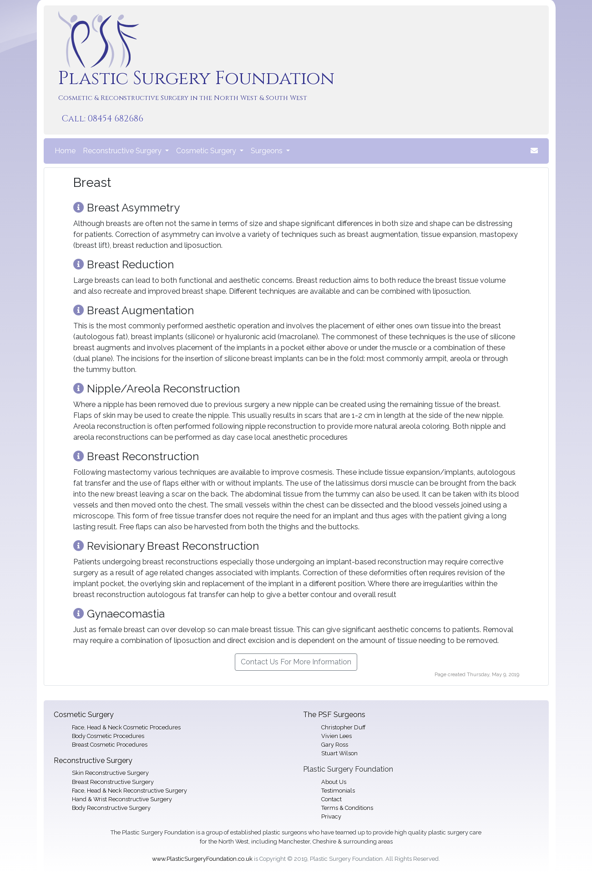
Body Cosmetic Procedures (108, 736)
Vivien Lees (336, 736)
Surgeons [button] (267, 150)
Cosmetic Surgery (84, 714)
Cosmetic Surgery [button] (207, 150)
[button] (534, 151)
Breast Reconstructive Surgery (113, 782)
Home (67, 150)
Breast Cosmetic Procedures (109, 744)
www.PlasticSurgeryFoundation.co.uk (202, 858)
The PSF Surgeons (334, 714)
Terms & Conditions (347, 807)
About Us (333, 782)
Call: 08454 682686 (102, 119)
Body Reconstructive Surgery (111, 807)
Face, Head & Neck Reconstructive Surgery (129, 790)
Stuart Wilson (339, 753)
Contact (331, 799)
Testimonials (338, 790)
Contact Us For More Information (296, 662)
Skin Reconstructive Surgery (110, 772)
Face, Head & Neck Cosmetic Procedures (126, 727)
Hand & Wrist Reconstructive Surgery (122, 799)
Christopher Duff (343, 727)
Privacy (331, 816)
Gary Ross (334, 744)
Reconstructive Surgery (93, 760)
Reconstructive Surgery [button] (123, 150)
